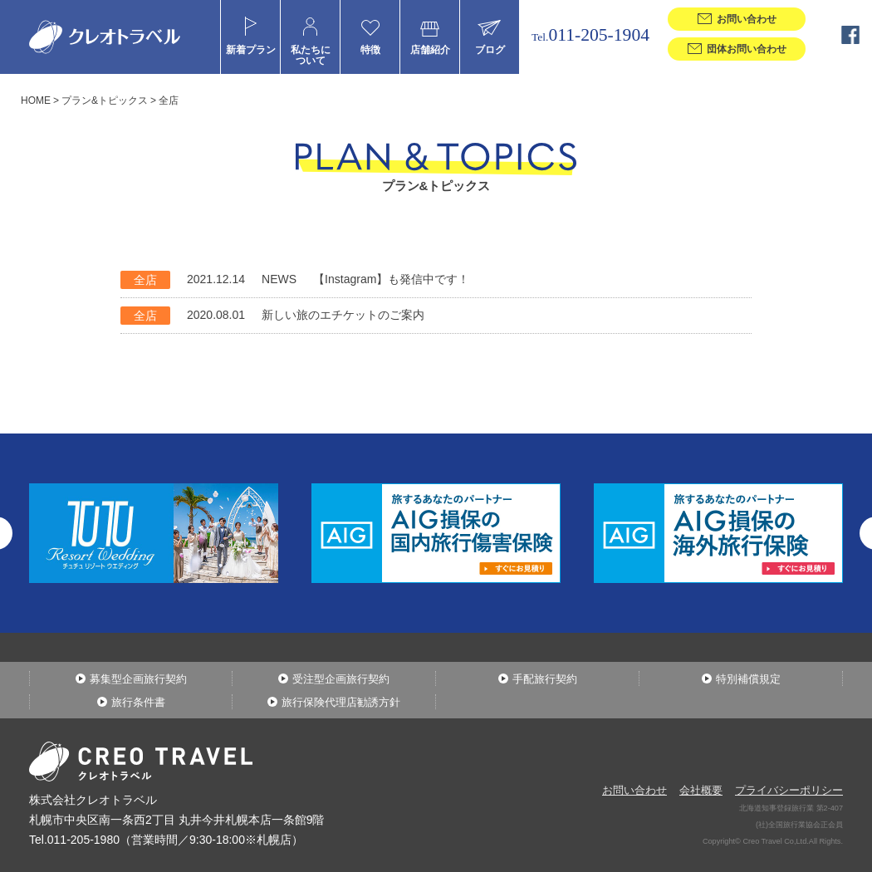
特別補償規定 (748, 679)
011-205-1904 (590, 35)
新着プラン (251, 49)
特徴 (370, 49)
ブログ (490, 49)
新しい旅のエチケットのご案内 (343, 314)
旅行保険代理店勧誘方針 (341, 702)
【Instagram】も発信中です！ (391, 279)
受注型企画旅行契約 (340, 679)
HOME (36, 100)
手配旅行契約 (544, 679)
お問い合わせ (634, 790)
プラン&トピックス (104, 100)
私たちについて (311, 55)
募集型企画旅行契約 (138, 679)
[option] (436, 533)
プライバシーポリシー (789, 790)
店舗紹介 (430, 49)
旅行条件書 (138, 702)
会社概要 (701, 790)
